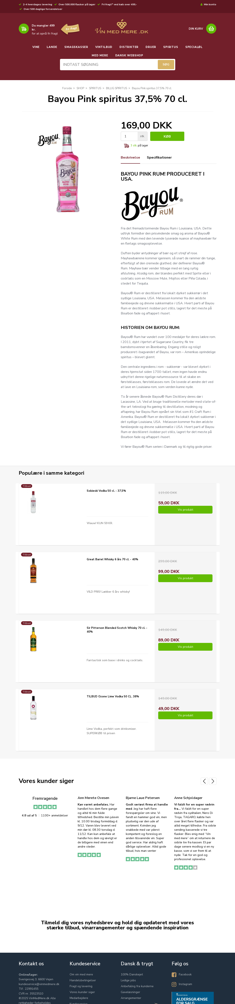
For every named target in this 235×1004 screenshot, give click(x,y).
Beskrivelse (130, 157)
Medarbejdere (79, 998)
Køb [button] (167, 136)
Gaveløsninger (130, 992)
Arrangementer (131, 998)
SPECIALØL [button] (194, 47)
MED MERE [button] (100, 55)
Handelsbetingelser (83, 980)
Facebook (185, 974)
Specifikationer (159, 157)
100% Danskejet (132, 974)
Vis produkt (185, 510)
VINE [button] (36, 47)
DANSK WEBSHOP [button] (129, 55)
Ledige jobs (128, 980)
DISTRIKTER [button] (128, 47)
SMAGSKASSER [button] (76, 47)
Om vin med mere (81, 974)
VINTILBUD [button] (103, 47)
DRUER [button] (151, 47)
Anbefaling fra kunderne (137, 986)
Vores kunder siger (82, 992)
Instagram (185, 984)
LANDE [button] (52, 47)
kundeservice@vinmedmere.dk (39, 984)
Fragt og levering (81, 986)
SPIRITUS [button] (170, 47)
